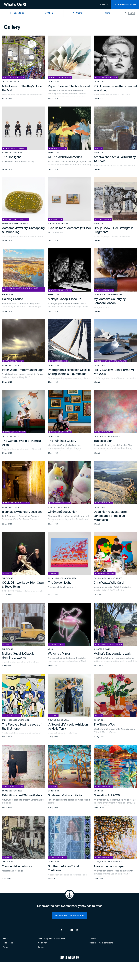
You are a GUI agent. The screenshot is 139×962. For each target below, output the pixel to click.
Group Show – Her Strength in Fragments (113, 230)
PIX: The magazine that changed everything (115, 88)
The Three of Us (104, 724)
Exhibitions (53, 82)
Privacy (6, 947)
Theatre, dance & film (58, 507)
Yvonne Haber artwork (17, 866)
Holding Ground (12, 299)
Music (50, 649)
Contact (41, 947)
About (5, 938)
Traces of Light (103, 440)
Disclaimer (42, 942)
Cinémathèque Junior (62, 511)
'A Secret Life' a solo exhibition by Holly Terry (68, 726)
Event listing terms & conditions (51, 938)
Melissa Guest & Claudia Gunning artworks (18, 655)
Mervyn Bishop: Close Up (64, 299)
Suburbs (92, 938)
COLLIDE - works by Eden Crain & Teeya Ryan (23, 584)
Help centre (8, 942)
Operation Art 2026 (107, 795)
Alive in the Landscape (108, 866)
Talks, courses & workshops (108, 295)
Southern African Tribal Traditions (63, 868)
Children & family (10, 82)
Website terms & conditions (101, 942)
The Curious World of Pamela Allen (21, 442)
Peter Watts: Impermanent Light (23, 369)
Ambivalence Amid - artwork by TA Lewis (115, 159)
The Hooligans (11, 157)
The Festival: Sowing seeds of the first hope (21, 726)
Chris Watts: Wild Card (109, 582)
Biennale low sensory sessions (22, 511)
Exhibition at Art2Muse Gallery (22, 795)
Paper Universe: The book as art (69, 86)
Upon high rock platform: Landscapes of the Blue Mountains (110, 515)
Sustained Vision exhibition (65, 795)
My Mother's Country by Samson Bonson (110, 301)
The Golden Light (59, 582)
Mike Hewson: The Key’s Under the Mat (22, 88)
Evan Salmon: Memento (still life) (69, 228)
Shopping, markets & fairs (15, 224)
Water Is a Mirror (59, 653)
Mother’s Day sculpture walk (112, 653)
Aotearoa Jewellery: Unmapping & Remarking (23, 230)
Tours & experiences (12, 153)
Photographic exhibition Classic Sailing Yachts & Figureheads (69, 371)
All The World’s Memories (65, 157)
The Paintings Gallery (62, 440)
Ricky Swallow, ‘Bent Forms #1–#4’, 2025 (115, 371)
